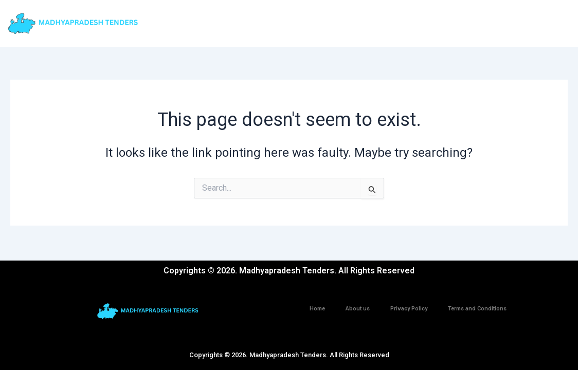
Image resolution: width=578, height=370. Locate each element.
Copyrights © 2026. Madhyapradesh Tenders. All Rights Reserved (289, 355)
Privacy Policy (408, 308)
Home (317, 308)
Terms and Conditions (477, 308)
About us (358, 308)
